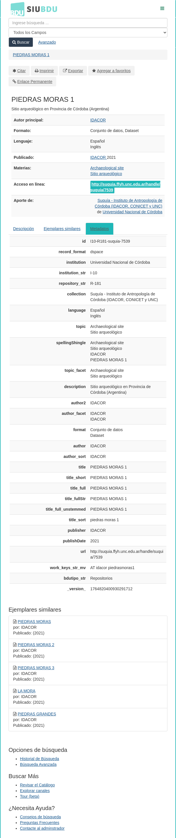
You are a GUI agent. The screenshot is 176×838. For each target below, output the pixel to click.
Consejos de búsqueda (40, 817)
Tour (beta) (29, 796)
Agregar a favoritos (114, 70)
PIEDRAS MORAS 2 (36, 644)
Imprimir (46, 70)
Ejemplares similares (62, 228)
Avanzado (47, 42)
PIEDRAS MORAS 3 (36, 667)
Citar (21, 70)
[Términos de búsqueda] (88, 23)
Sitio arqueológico (106, 173)
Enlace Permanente (34, 81)
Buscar (20, 42)
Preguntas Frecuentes (39, 822)
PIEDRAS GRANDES (37, 714)
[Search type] (88, 32)
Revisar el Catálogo (37, 785)
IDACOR (98, 120)
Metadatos (99, 228)
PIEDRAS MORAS (34, 621)
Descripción (23, 228)
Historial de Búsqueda (39, 758)
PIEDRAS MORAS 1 (31, 54)
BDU (16, 9)
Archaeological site (107, 168)
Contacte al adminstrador (42, 828)
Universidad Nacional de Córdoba (132, 212)
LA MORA (26, 691)
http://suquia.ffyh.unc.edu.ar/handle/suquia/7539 (125, 187)
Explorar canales (35, 790)
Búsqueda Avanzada (38, 764)
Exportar (75, 70)
